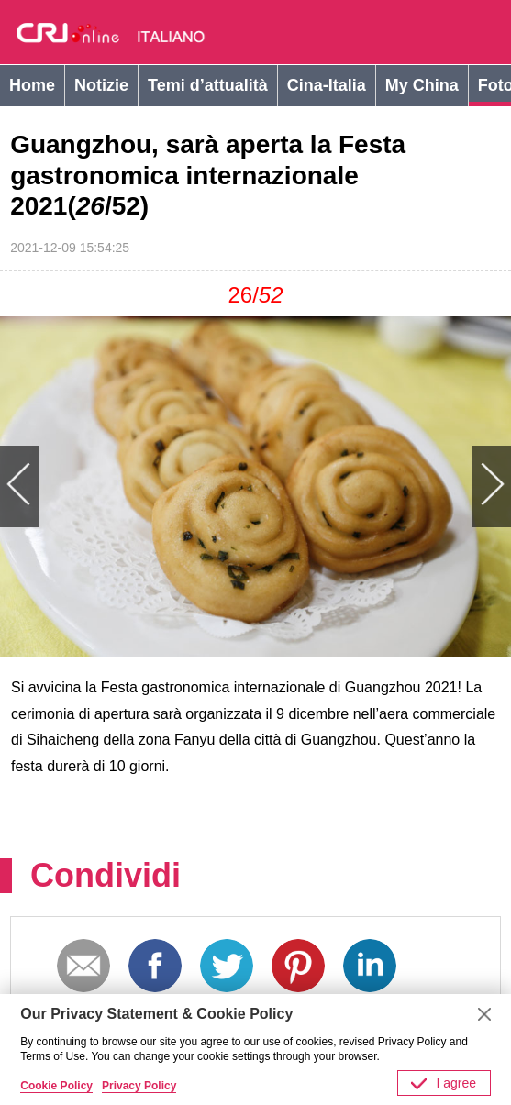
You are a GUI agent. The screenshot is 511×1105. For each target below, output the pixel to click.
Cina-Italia (326, 85)
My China (422, 85)
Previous (128, 486)
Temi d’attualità (208, 85)
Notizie (101, 85)
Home (32, 85)
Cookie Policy (56, 1085)
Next (384, 486)
